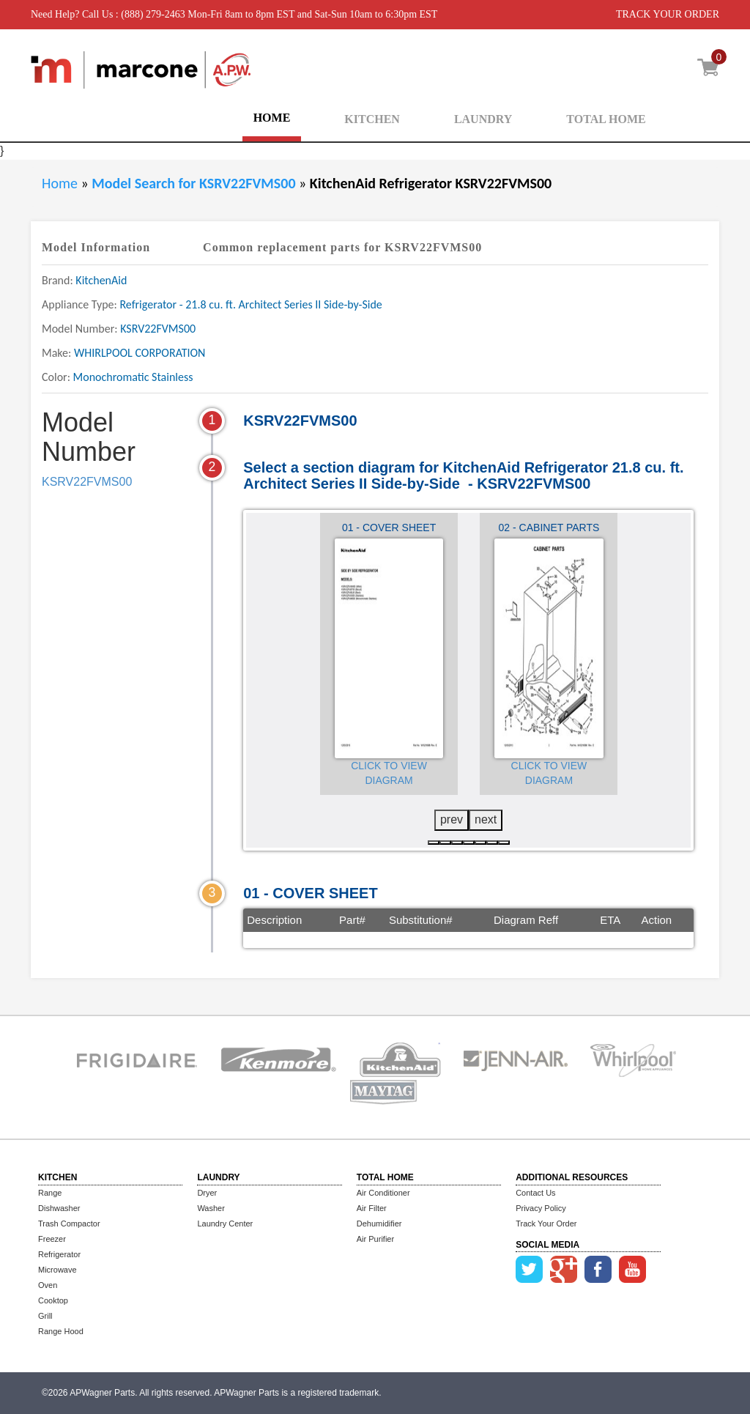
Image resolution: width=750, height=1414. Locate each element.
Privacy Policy (540, 1208)
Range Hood (60, 1331)
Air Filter (372, 1208)
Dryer (207, 1192)
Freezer (52, 1239)
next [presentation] (486, 819)
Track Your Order (546, 1223)
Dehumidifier (379, 1223)
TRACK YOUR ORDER (667, 14)
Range (50, 1192)
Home (60, 183)
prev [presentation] (451, 819)
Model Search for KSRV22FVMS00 (195, 183)
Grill (45, 1315)
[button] (433, 842)
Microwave (57, 1269)
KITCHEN (372, 119)
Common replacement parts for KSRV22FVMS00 (342, 247)
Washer (211, 1208)
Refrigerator (59, 1254)
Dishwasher (59, 1208)
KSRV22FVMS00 (87, 481)
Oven (47, 1285)
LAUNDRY (483, 119)
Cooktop (53, 1300)
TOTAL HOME (605, 119)
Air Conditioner (383, 1192)
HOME (272, 117)
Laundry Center (225, 1223)
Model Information (96, 247)
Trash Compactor (69, 1223)
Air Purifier (375, 1239)
